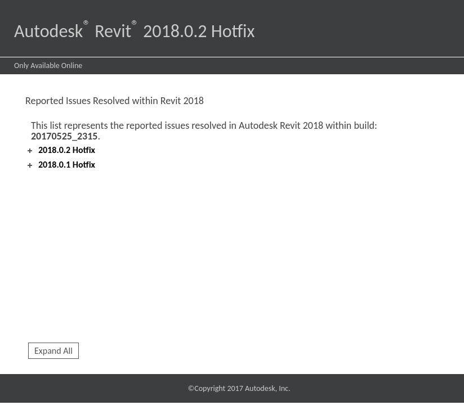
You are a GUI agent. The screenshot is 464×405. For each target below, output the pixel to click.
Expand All (53, 350)
